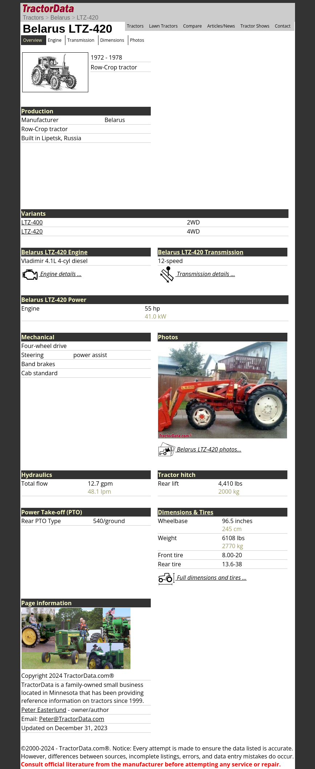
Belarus (60, 18)
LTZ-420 (87, 18)
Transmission (80, 40)
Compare (192, 26)
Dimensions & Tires (186, 512)
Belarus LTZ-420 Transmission (200, 252)
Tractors (33, 18)
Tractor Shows (255, 26)
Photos (137, 40)
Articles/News (221, 26)
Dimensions (112, 40)
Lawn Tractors (163, 26)
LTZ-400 (32, 222)
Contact (282, 26)
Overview (32, 40)
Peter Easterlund (43, 710)
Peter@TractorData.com (71, 719)
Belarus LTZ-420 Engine (54, 252)
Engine (55, 40)
